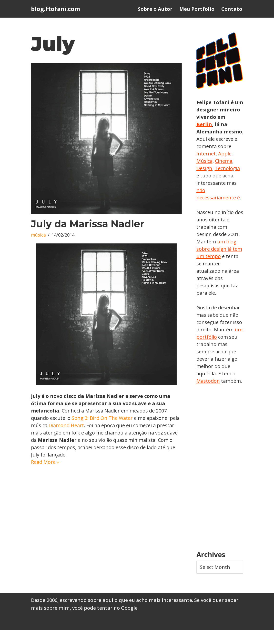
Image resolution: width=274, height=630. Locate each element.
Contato (231, 9)
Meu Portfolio (196, 9)
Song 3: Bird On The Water (102, 418)
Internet (206, 153)
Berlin (204, 124)
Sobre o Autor (155, 9)
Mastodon (208, 381)
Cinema (223, 161)
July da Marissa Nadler (87, 224)
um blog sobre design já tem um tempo (219, 249)
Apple (225, 153)
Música (204, 161)
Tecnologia (227, 168)
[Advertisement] (219, 467)
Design (204, 168)
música (38, 235)
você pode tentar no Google (105, 608)
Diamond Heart (66, 425)
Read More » (45, 462)
